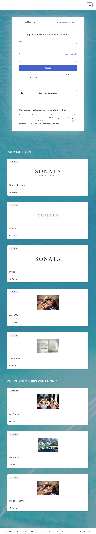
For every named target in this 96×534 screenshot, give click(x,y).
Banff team (14, 457)
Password (23, 54)
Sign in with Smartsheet (39, 93)
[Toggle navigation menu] (90, 4)
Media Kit (14, 228)
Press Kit (13, 271)
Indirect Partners (17, 500)
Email (21, 41)
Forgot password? (70, 54)
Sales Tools (15, 315)
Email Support (85, 532)
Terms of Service (35, 78)
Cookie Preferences (48, 532)
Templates (14, 358)
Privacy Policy (44, 75)
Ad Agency (15, 414)
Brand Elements (17, 185)
